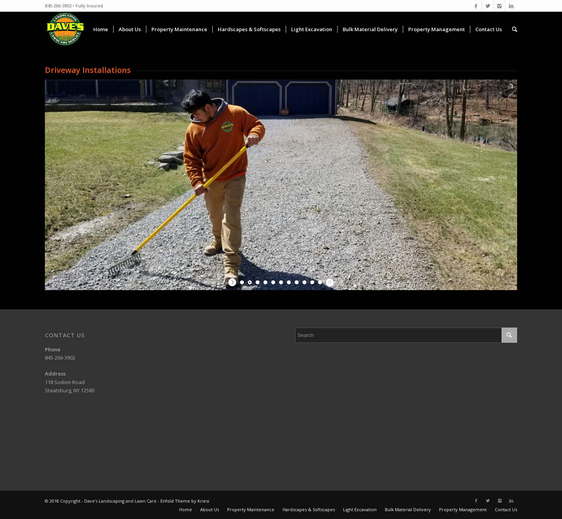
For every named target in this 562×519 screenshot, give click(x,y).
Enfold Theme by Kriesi (184, 501)
